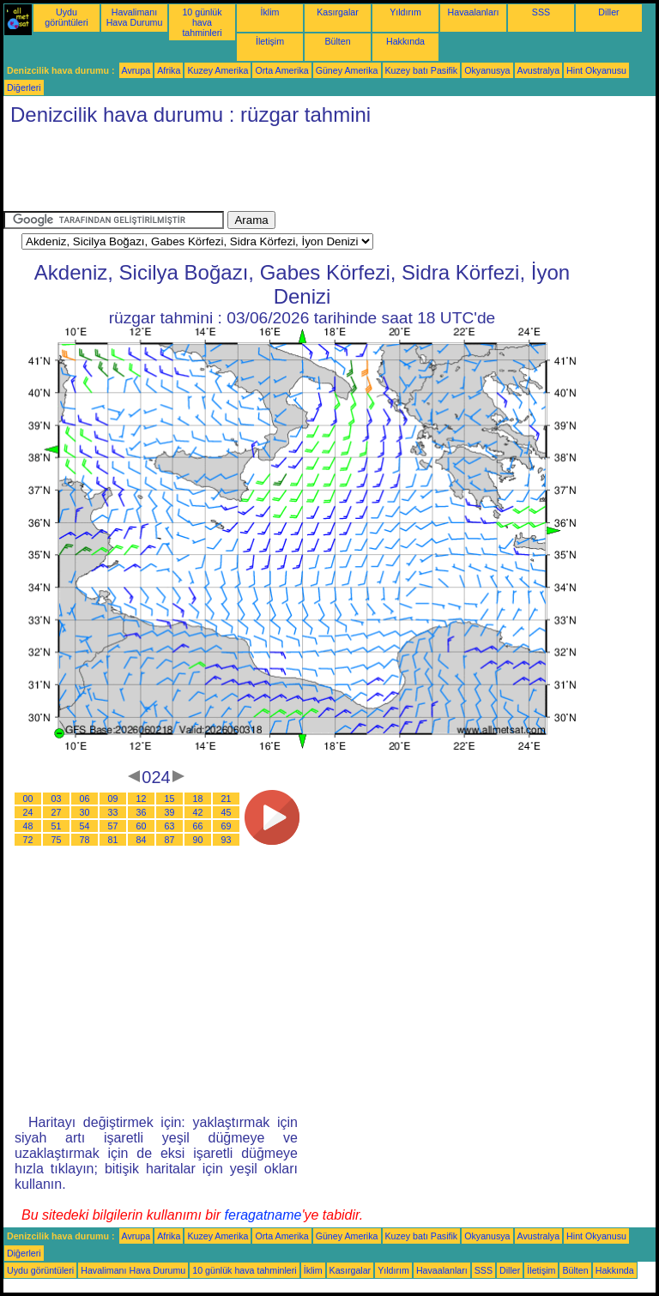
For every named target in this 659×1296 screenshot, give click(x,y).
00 (28, 798)
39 (170, 812)
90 (198, 840)
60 (141, 826)
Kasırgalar (338, 12)
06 (85, 798)
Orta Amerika (281, 70)
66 (198, 826)
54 (85, 826)
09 (113, 798)
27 (56, 812)
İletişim (270, 41)
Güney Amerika (347, 70)
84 (141, 840)
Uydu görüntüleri (66, 17)
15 (170, 798)
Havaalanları (473, 12)
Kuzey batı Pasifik (421, 70)
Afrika (168, 70)
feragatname (263, 1215)
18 (198, 798)
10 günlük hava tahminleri (201, 22)
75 (56, 840)
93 (226, 840)
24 (28, 812)
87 (170, 840)
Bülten (337, 41)
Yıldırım (405, 12)
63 (170, 826)
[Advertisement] (315, 172)
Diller (608, 12)
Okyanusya (487, 70)
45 (226, 812)
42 (198, 812)
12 (141, 798)
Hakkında (405, 41)
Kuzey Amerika (217, 70)
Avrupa (136, 70)
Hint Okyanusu (596, 70)
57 (113, 826)
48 (28, 826)
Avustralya (538, 70)
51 (56, 826)
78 (85, 840)
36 (141, 812)
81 (113, 840)
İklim (270, 12)
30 (85, 812)
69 (226, 826)
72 (28, 840)
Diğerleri (24, 87)
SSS (541, 12)
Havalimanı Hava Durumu (134, 17)
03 (56, 798)
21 (226, 798)
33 (113, 812)
